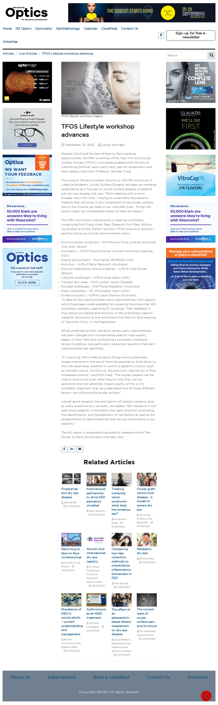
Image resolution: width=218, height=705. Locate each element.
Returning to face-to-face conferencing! (71, 553)
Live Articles (28, 53)
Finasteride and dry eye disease (69, 493)
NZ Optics (23, 28)
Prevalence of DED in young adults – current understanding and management (71, 622)
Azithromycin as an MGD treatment (96, 613)
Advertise (10, 41)
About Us (20, 677)
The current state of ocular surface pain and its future (147, 617)
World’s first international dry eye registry (95, 555)
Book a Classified (111, 677)
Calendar (90, 28)
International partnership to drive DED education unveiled (95, 497)
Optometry (43, 28)
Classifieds (109, 28)
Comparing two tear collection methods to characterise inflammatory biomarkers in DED (122, 563)
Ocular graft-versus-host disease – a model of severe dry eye (146, 499)
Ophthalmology (68, 28)
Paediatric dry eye (144, 551)
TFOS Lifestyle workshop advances (67, 53)
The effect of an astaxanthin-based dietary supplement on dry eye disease (121, 622)
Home (7, 28)
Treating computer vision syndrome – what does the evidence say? (121, 501)
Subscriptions (62, 677)
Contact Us (129, 28)
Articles (8, 53)
